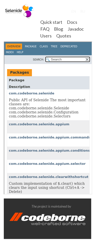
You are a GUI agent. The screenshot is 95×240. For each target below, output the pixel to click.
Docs (72, 22)
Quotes (63, 35)
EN (73, 11)
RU (82, 11)
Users (46, 35)
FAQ (44, 29)
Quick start (51, 22)
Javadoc (76, 29)
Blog (58, 29)
